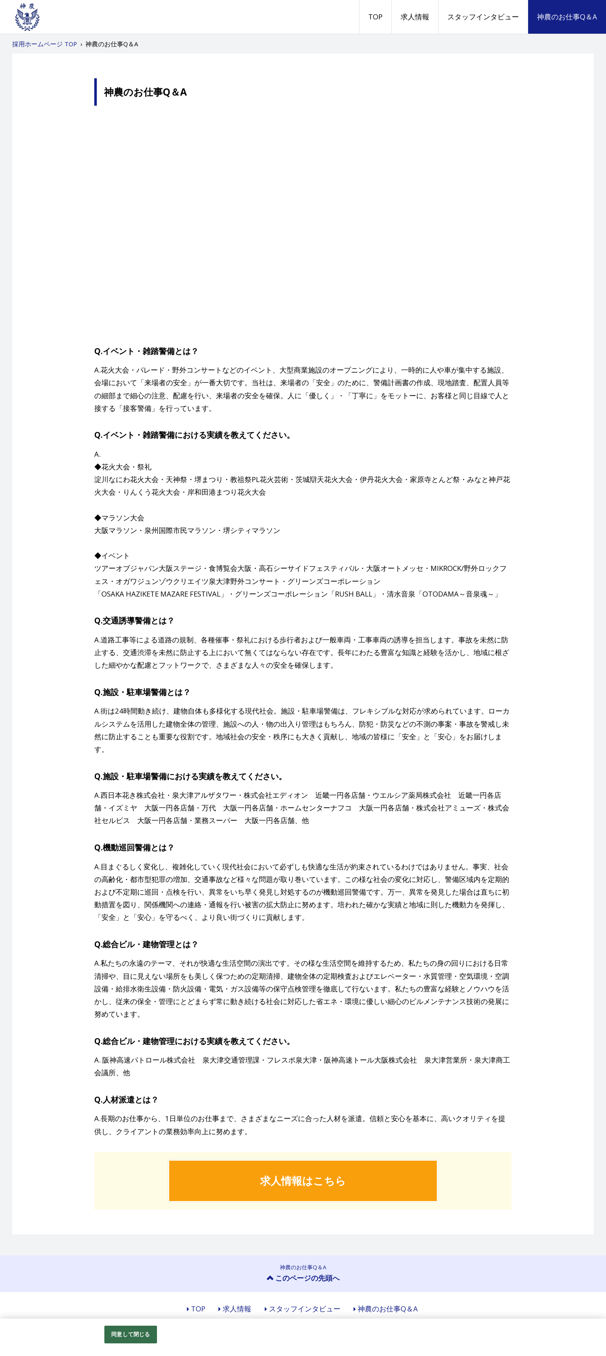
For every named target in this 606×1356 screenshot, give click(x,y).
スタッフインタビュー (483, 16)
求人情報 (415, 16)
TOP (375, 16)
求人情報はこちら (303, 1180)
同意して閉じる (130, 1334)
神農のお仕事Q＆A (567, 16)
